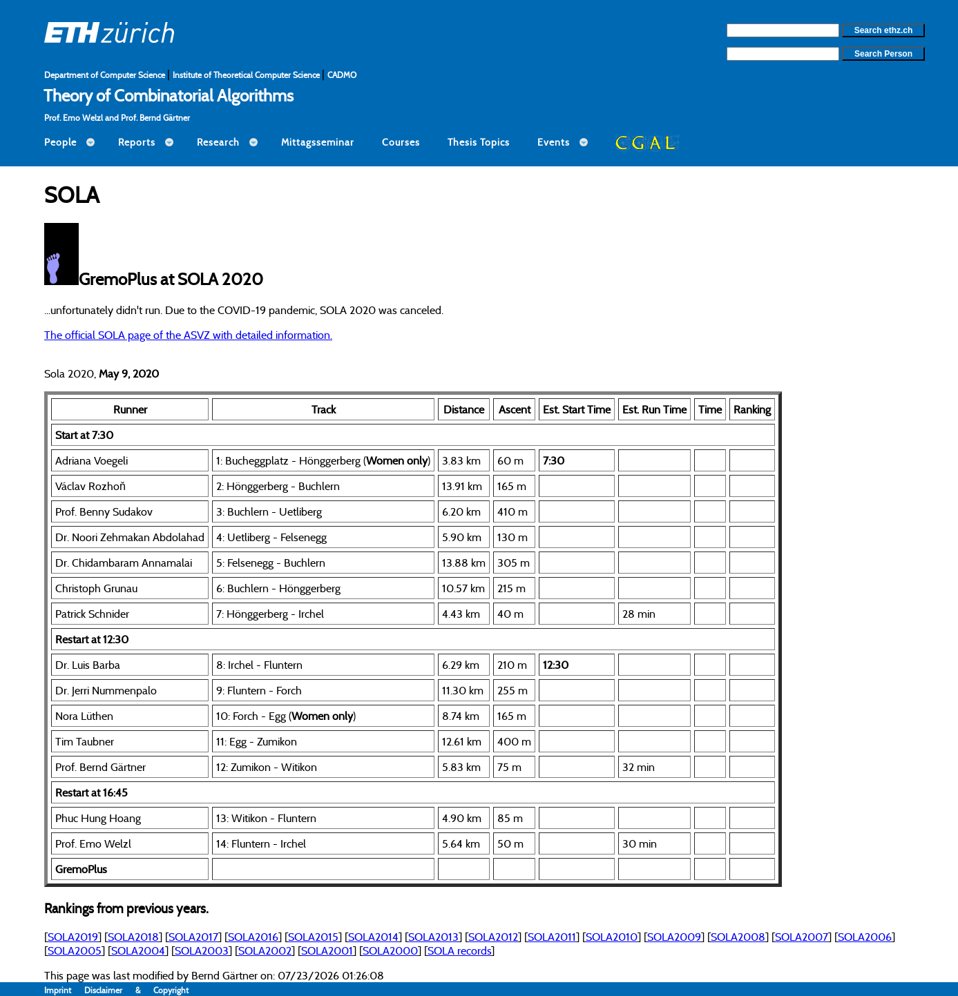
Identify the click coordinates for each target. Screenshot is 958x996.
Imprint (64, 990)
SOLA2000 (390, 950)
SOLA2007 (801, 937)
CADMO (341, 75)
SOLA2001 (327, 950)
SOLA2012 (493, 937)
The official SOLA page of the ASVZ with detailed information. (188, 335)
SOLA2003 (202, 950)
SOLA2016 (253, 937)
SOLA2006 (865, 937)
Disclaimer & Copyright (136, 990)
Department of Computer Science (105, 75)
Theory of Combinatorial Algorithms (169, 95)
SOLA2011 (552, 937)
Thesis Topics (479, 142)
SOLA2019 (73, 937)
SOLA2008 (738, 937)
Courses (401, 142)
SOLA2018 (133, 937)
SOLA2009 (674, 937)
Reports (136, 142)
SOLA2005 (75, 950)
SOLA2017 (193, 937)
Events (553, 142)
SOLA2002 (264, 950)
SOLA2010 (612, 937)
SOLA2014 (373, 937)
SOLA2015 (313, 937)
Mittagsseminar (317, 142)
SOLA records (459, 950)
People (60, 142)
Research (218, 142)
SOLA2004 (138, 950)
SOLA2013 (433, 937)
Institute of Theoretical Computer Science (247, 75)
